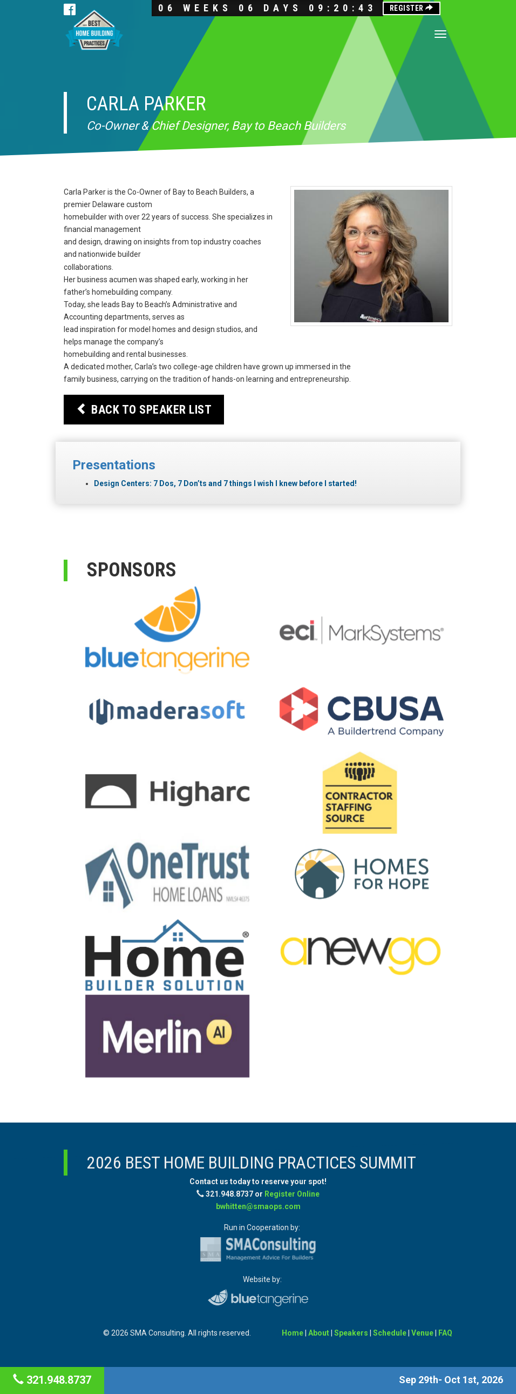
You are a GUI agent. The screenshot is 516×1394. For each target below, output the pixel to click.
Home (292, 1333)
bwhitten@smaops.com (258, 1206)
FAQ (445, 1333)
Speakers (351, 1333)
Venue (422, 1333)
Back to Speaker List (144, 409)
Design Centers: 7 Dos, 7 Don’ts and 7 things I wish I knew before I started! (225, 483)
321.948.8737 (52, 1379)
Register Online (292, 1194)
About (318, 1333)
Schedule (389, 1333)
